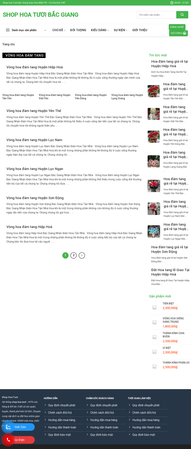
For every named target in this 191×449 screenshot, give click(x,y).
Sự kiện (121, 30)
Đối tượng (78, 30)
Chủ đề (58, 30)
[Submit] (182, 14)
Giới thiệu (139, 30)
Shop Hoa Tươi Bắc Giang (40, 15)
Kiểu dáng (100, 30)
